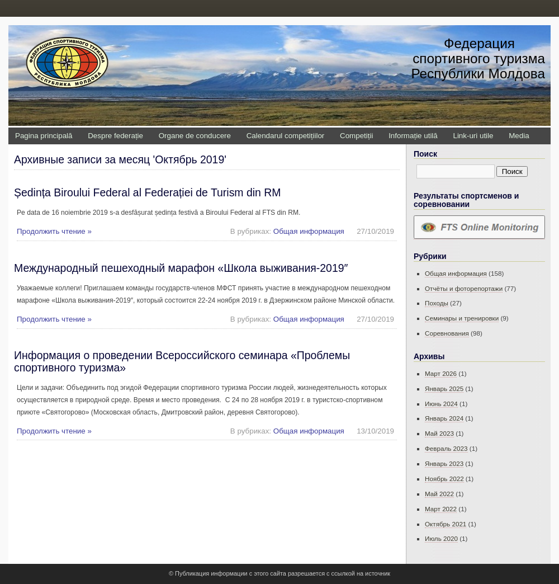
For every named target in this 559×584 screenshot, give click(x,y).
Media (519, 135)
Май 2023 (439, 433)
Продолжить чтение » (54, 231)
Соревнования (447, 333)
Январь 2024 (444, 418)
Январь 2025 (444, 388)
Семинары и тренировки (462, 318)
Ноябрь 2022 (444, 478)
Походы (436, 303)
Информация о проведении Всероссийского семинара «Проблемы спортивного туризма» (182, 361)
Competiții (356, 135)
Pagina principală (44, 135)
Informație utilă (413, 135)
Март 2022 (441, 508)
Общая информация (308, 231)
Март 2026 (441, 373)
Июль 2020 (441, 538)
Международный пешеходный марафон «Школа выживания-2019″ (181, 268)
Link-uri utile (473, 135)
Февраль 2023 (446, 448)
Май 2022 (439, 493)
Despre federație (115, 135)
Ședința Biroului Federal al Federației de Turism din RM (147, 192)
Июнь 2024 (441, 403)
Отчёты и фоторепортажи (464, 288)
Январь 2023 (444, 463)
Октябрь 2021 (445, 524)
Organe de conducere (195, 135)
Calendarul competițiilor (286, 135)
